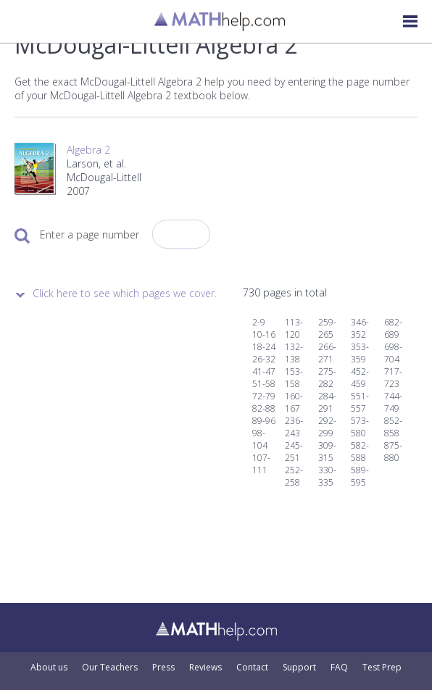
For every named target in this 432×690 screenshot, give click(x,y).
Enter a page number (89, 234)
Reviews (205, 667)
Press (163, 667)
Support (299, 667)
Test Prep (382, 667)
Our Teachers (110, 667)
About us (48, 667)
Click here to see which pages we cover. (125, 293)
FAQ (339, 667)
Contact (252, 667)
